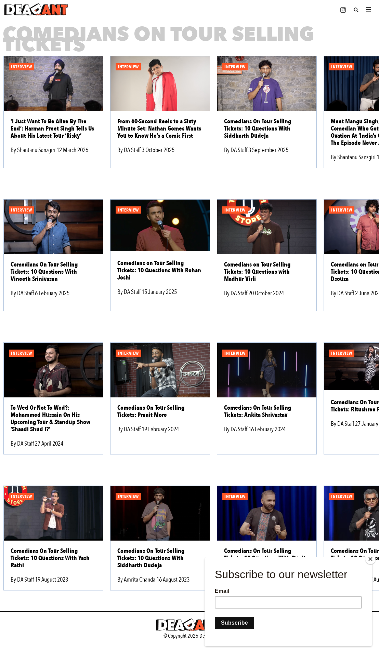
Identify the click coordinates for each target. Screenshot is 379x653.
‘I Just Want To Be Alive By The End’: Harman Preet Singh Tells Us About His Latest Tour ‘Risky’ (52, 128)
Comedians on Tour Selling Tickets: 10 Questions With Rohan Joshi (159, 270)
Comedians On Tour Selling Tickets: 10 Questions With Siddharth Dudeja (257, 128)
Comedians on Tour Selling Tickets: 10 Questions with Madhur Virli (257, 271)
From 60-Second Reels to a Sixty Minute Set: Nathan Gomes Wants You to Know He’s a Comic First (159, 128)
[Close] (370, 559)
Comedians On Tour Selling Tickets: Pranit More (150, 411)
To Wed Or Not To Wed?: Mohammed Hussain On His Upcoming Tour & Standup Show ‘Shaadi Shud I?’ (50, 419)
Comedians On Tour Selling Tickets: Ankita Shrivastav (257, 411)
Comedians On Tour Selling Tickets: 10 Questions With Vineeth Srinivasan (44, 271)
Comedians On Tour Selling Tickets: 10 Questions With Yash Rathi (50, 558)
